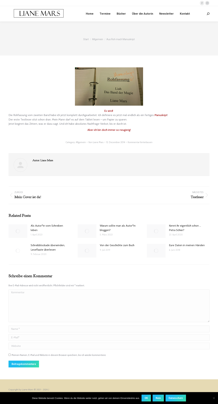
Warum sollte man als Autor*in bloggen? (118, 228)
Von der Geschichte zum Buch (117, 245)
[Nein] (213, 398)
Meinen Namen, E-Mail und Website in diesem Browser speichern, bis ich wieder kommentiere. (59, 355)
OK (146, 398)
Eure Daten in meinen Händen (187, 245)
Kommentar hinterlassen (140, 142)
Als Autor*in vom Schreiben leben (47, 228)
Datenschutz (176, 398)
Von (96, 142)
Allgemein (81, 142)
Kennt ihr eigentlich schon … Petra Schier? (185, 228)
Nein (158, 398)
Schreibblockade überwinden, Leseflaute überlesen (48, 247)
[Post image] (18, 231)
